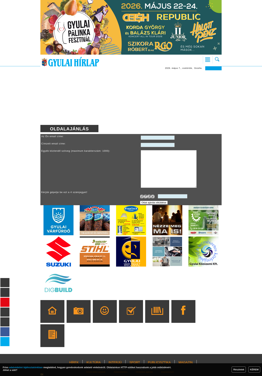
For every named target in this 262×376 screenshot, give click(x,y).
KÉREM (254, 369)
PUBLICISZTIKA (159, 362)
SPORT (134, 362)
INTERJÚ (115, 362)
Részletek (238, 369)
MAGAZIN (185, 362)
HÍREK (74, 362)
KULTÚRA (93, 362)
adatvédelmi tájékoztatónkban (26, 367)
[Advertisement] (131, 97)
